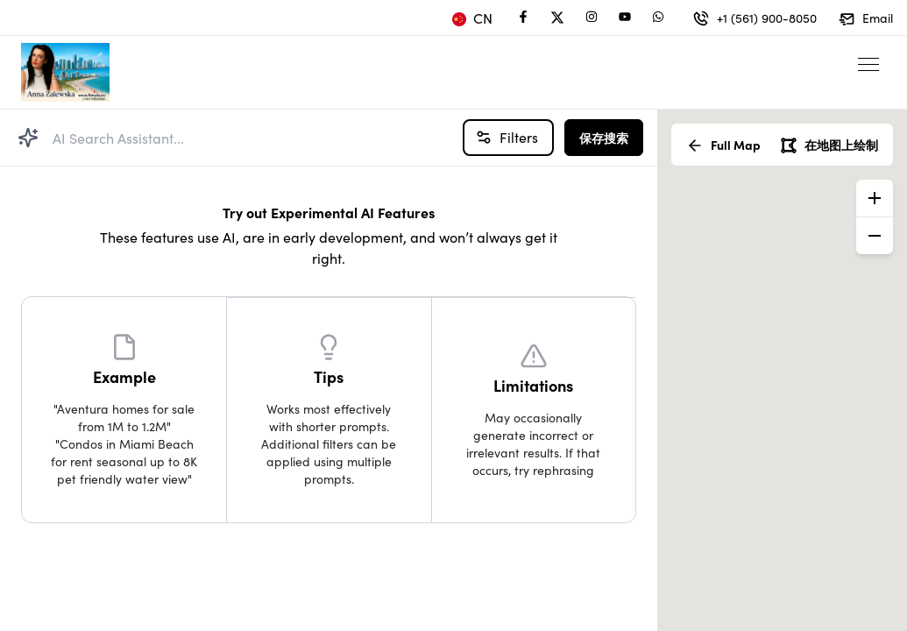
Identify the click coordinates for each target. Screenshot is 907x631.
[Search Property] (28, 137)
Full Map (723, 145)
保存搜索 (603, 137)
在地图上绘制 (829, 145)
